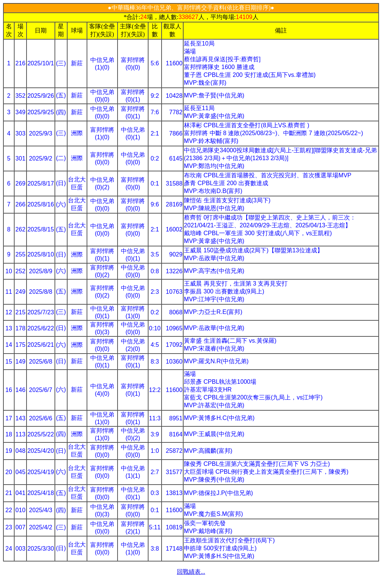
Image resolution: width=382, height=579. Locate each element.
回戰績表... (191, 572)
